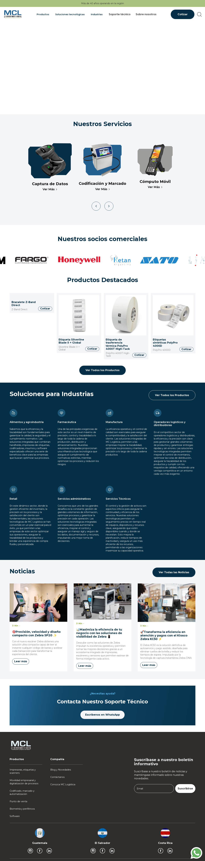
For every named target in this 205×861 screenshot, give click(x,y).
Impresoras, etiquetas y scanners (23, 771)
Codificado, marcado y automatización (22, 792)
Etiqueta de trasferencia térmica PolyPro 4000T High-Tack (118, 344)
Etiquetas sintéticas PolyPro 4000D (165, 342)
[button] (43, 14)
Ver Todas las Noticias (174, 572)
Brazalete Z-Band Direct (24, 304)
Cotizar (183, 14)
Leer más (20, 661)
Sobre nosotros (146, 14)
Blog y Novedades (60, 769)
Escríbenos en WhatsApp (102, 714)
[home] (12, 14)
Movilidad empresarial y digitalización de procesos (24, 782)
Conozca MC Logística (62, 784)
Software (15, 816)
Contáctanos (57, 777)
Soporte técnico (120, 14)
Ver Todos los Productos (102, 370)
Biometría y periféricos (22, 808)
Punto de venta (18, 801)
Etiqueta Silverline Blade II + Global (71, 341)
